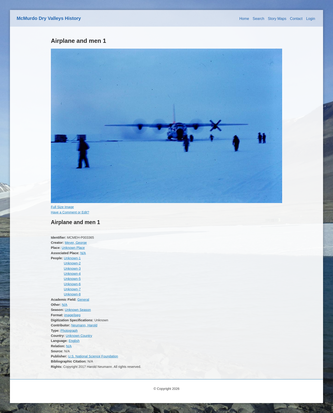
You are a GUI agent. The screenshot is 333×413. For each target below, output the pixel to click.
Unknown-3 (72, 268)
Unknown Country (79, 336)
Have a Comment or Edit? (70, 212)
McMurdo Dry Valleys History (49, 18)
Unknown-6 (72, 284)
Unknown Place (73, 248)
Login (310, 19)
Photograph (68, 330)
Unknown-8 (72, 294)
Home (244, 19)
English (74, 341)
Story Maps (277, 19)
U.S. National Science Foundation (93, 356)
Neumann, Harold (84, 325)
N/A (83, 253)
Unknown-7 (72, 289)
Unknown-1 (72, 258)
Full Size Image (62, 207)
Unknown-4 (72, 273)
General (83, 299)
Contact (296, 19)
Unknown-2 (72, 263)
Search (258, 19)
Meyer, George (76, 242)
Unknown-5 (72, 279)
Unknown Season (78, 310)
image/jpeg (72, 315)
